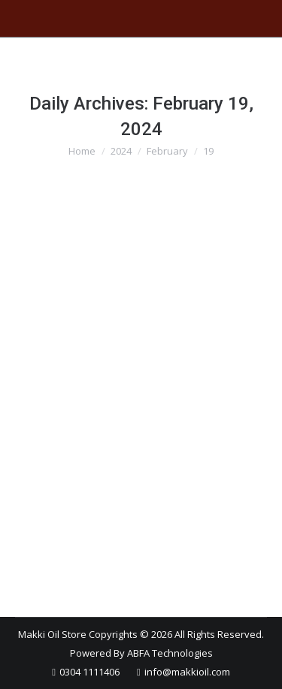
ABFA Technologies (170, 653)
